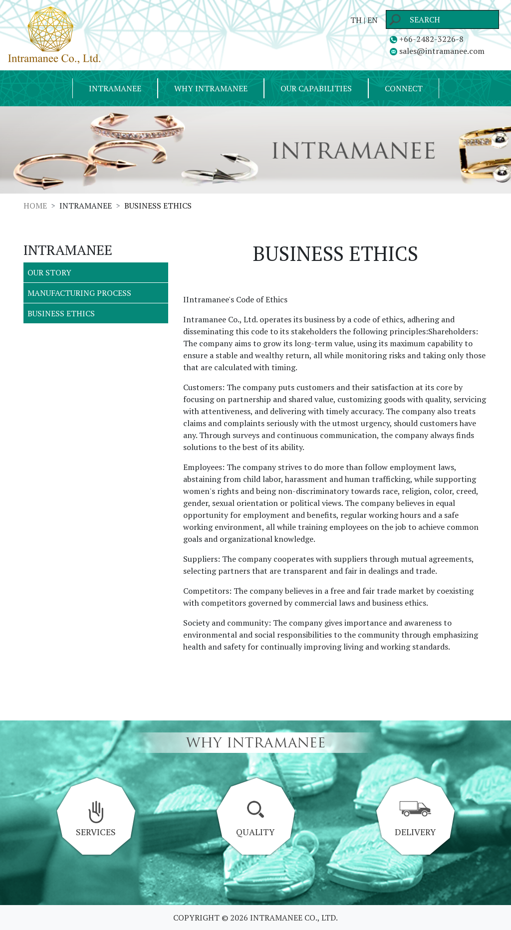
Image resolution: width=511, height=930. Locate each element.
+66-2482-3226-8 (427, 38)
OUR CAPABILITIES (316, 88)
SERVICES (95, 819)
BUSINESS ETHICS (61, 313)
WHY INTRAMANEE (211, 88)
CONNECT (404, 88)
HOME (35, 205)
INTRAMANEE (115, 88)
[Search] (442, 19)
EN (372, 19)
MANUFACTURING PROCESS (79, 292)
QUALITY (255, 819)
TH (356, 19)
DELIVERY (415, 819)
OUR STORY (49, 272)
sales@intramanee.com (437, 50)
